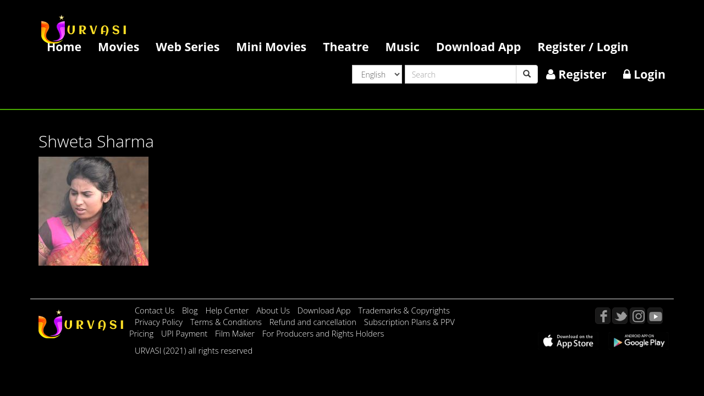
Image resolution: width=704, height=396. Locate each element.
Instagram (637, 315)
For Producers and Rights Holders (323, 333)
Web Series (187, 46)
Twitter (620, 315)
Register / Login (582, 46)
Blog (190, 310)
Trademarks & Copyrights (404, 310)
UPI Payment (185, 333)
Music (403, 46)
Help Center (227, 310)
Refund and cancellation (314, 321)
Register (576, 74)
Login (644, 74)
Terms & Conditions (227, 321)
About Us (274, 310)
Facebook (602, 315)
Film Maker (236, 333)
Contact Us (154, 310)
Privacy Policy (160, 321)
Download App (478, 46)
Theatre (346, 46)
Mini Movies (271, 46)
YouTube (655, 315)
